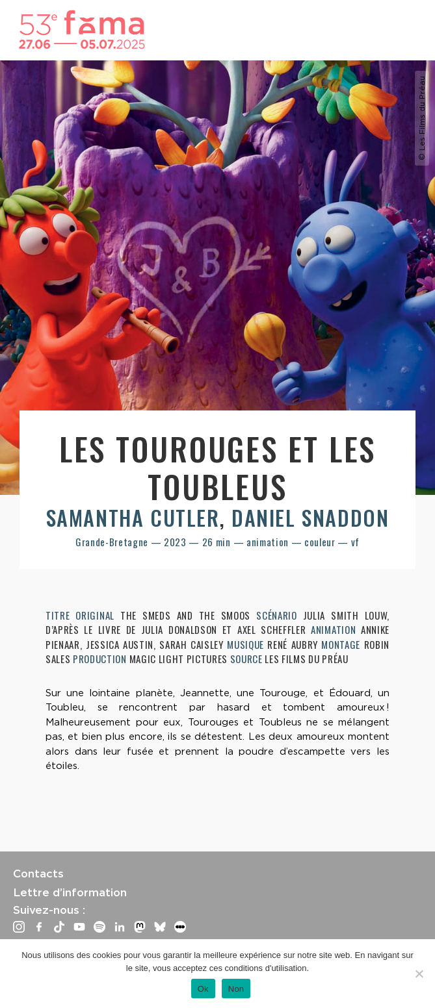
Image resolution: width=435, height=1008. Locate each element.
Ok (203, 989)
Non (236, 989)
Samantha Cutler (133, 517)
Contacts (38, 873)
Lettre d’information (70, 892)
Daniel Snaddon (310, 517)
